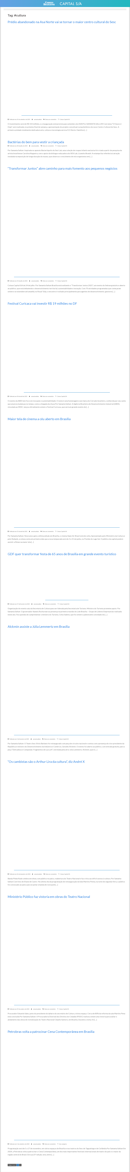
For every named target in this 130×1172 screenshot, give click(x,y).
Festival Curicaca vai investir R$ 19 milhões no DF (42, 303)
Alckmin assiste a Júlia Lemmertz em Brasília (39, 626)
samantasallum (38, 119)
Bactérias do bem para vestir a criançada (36, 142)
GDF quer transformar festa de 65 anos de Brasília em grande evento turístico (62, 554)
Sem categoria (63, 1144)
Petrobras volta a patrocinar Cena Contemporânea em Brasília (51, 1032)
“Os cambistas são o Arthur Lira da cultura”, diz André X (46, 762)
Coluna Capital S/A (65, 119)
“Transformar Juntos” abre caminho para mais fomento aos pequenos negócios (63, 168)
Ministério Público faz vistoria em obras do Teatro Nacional (49, 897)
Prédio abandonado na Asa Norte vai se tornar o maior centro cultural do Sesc (62, 22)
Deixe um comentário (50, 119)
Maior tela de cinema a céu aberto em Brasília (39, 419)
